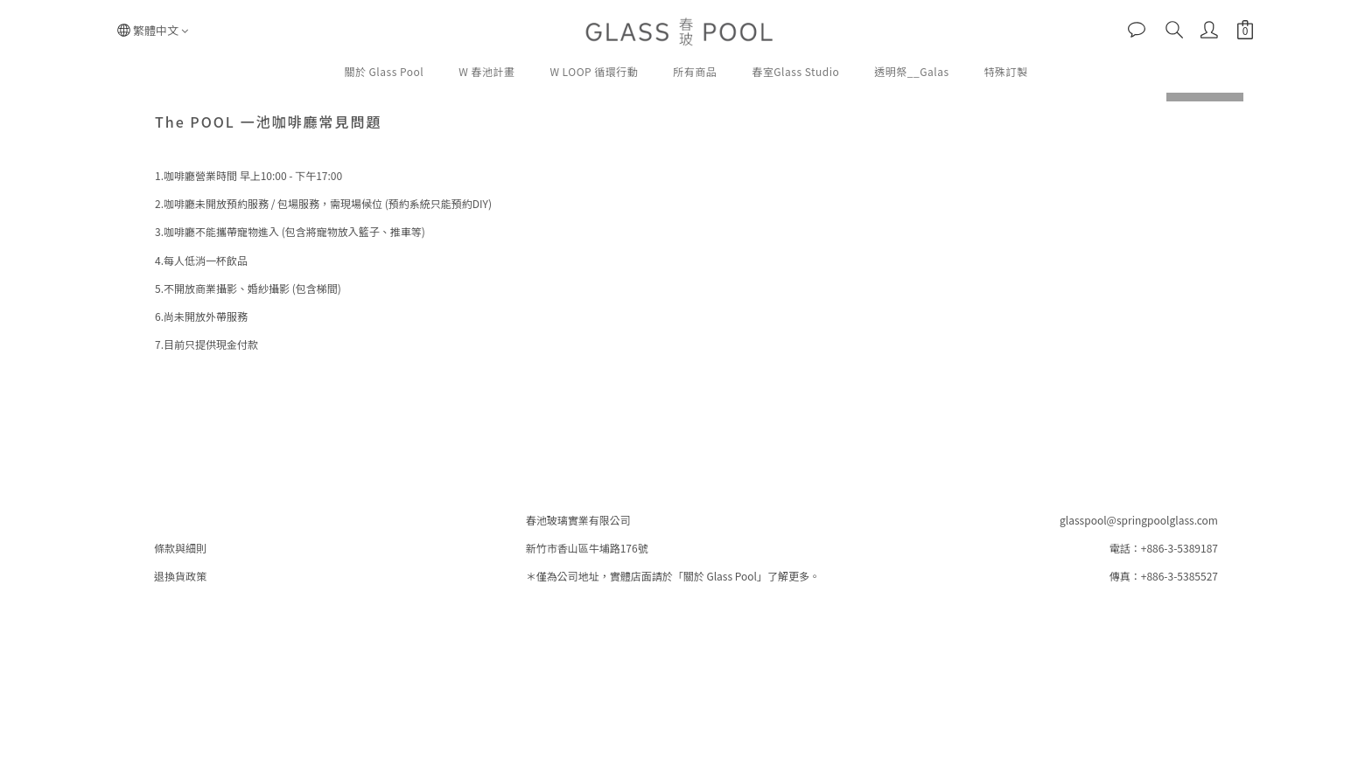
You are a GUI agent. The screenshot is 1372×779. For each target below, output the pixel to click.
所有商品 (695, 71)
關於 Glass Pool (384, 71)
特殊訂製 (1006, 71)
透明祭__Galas (911, 71)
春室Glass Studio (795, 71)
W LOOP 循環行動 (594, 71)
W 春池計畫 (486, 71)
